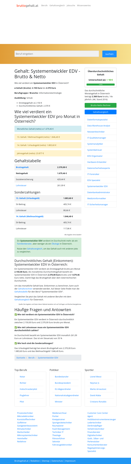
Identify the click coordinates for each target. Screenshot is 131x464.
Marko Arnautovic (98, 389)
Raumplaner (58, 425)
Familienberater (24, 243)
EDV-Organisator (95, 156)
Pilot (22, 401)
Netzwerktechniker (96, 131)
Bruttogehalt (22, 167)
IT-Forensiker (93, 174)
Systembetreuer (94, 150)
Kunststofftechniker (26, 419)
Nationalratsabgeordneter (67, 395)
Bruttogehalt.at (21, 460)
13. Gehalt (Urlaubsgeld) (28, 198)
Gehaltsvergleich (57, 5)
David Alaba (95, 395)
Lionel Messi (95, 376)
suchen (109, 54)
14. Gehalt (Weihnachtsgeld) (29, 216)
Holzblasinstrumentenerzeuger (101, 419)
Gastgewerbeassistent (27, 425)
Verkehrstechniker (95, 429)
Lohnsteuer (21, 185)
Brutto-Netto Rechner (101, 105)
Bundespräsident (63, 383)
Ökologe (55, 243)
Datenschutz (57, 460)
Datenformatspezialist (97, 119)
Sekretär (56, 441)
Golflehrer (22, 422)
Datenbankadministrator (98, 192)
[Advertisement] (65, 27)
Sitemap (45, 460)
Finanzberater (93, 432)
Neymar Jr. (95, 383)
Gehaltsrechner (25, 288)
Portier (55, 416)
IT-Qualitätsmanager (96, 137)
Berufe (44, 5)
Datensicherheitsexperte (98, 168)
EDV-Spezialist (93, 180)
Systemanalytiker (95, 144)
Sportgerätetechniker (62, 422)
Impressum (70, 460)
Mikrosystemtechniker (27, 435)
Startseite (20, 357)
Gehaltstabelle (21, 291)
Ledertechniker (94, 422)
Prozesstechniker (25, 413)
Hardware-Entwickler (97, 162)
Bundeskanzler (62, 376)
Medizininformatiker (96, 198)
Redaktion (35, 460)
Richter (23, 383)
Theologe (56, 435)
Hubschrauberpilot (28, 389)
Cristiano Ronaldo (98, 401)
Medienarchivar (59, 413)
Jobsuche (71, 5)
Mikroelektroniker (25, 416)
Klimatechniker (24, 429)
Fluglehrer (24, 395)
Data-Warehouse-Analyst (98, 125)
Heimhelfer (22, 438)
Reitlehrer (21, 441)
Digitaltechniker (94, 435)
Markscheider (23, 432)
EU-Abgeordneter (63, 389)
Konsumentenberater (97, 444)
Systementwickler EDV (97, 186)
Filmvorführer (58, 438)
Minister (58, 401)
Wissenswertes (84, 5)
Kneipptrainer (58, 419)
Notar (22, 376)
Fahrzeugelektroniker (62, 444)
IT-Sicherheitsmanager (97, 204)
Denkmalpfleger (94, 425)
